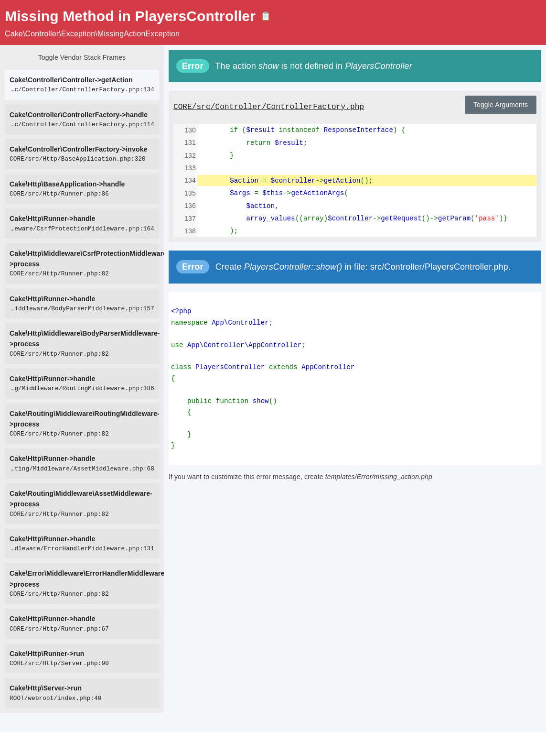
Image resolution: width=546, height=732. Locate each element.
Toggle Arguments (500, 105)
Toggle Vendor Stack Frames (82, 57)
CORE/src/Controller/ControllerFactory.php (268, 107)
